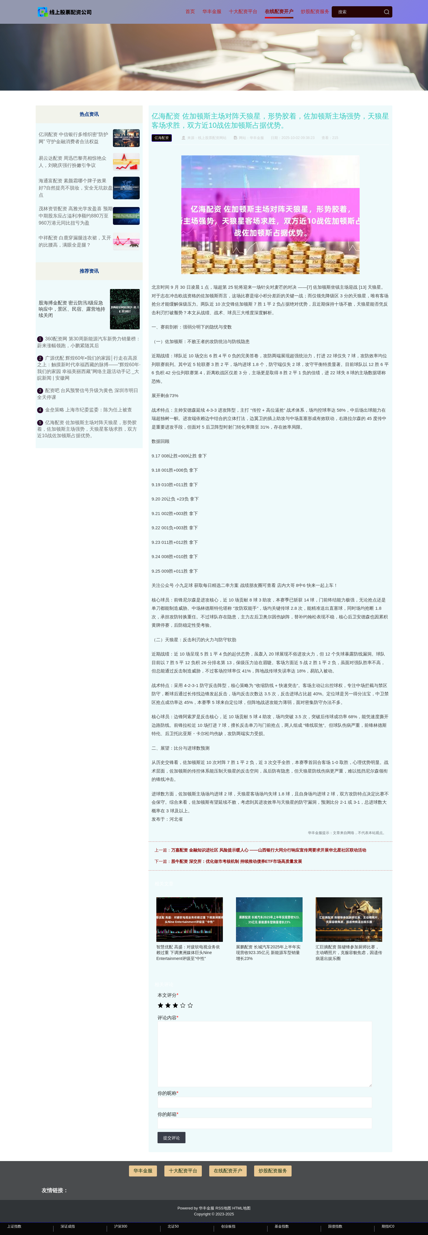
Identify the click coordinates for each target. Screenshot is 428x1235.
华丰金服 (211, 11)
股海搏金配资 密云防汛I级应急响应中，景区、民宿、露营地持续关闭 (72, 309)
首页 (190, 11)
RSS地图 (223, 1208)
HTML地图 (241, 1208)
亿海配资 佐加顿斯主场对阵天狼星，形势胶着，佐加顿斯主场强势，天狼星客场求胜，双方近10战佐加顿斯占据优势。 (87, 429)
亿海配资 (162, 138)
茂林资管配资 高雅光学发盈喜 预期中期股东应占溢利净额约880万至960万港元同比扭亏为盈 (76, 215)
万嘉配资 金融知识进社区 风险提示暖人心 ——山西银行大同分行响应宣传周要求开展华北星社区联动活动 (268, 850)
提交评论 (171, 1137)
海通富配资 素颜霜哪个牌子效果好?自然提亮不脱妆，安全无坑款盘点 (76, 188)
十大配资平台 (243, 11)
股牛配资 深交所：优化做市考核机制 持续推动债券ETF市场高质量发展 (236, 861)
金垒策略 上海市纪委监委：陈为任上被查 (88, 409)
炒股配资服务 (315, 11)
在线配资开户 (279, 11)
